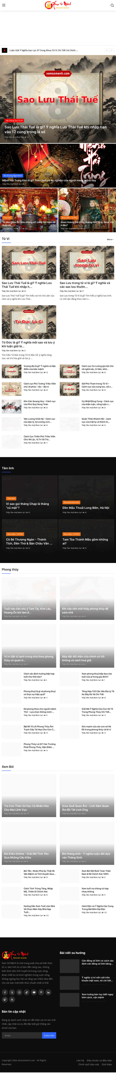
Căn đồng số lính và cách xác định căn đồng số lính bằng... (98, 963)
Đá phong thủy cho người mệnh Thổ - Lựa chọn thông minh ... (40, 711)
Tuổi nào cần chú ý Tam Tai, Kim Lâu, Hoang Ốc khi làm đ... (27, 611)
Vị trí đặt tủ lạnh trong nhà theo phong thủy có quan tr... (28, 659)
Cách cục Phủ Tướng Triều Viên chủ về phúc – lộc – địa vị (40, 386)
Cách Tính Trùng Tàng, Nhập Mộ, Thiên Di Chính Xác (38, 890)
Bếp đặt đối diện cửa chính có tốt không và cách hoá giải (83, 659)
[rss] (12, 1000)
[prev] (107, 50)
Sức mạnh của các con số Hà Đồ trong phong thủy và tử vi (96, 728)
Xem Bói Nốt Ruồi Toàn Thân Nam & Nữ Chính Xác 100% (96, 873)
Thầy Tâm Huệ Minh (12, 137)
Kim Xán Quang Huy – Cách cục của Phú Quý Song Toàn (40, 403)
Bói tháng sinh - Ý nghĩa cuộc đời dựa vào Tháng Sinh (86, 856)
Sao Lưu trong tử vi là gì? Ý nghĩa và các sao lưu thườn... (86, 285)
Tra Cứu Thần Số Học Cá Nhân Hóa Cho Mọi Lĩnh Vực (26, 808)
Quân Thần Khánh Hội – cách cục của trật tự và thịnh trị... (96, 421)
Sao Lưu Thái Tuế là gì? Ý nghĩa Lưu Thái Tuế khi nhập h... (27, 285)
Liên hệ (80, 1061)
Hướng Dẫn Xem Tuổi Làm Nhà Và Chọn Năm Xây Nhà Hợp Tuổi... (39, 909)
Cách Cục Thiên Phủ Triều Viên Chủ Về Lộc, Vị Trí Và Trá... (39, 438)
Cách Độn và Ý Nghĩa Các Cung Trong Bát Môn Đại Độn (97, 908)
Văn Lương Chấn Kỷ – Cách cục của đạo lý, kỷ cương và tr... (39, 421)
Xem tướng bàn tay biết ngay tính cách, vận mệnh (97, 996)
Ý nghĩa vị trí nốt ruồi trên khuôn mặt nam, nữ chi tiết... (97, 980)
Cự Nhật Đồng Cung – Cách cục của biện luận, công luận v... (98, 403)
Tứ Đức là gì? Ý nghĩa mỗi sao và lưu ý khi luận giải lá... (28, 345)
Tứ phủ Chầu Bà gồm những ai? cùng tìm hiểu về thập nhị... (28, 223)
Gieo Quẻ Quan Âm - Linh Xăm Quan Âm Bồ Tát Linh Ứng (85, 808)
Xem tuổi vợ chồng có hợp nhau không (95, 890)
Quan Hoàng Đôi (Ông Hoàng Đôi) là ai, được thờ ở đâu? (86, 223)
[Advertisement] (58, 23)
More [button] (109, 239)
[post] (58, 99)
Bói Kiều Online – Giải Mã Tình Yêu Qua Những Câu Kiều (26, 856)
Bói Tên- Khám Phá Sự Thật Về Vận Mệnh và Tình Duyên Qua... (40, 873)
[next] (112, 50)
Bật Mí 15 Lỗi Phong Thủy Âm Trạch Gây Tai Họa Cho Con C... (39, 728)
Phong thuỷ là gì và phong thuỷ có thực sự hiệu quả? (40, 693)
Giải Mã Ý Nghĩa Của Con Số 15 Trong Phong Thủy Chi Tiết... (97, 711)
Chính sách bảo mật (88, 1064)
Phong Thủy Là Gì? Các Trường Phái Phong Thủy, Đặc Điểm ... (40, 746)
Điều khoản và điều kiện (99, 1061)
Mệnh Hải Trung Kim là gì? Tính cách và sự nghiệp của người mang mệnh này (51, 180)
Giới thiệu (107, 1064)
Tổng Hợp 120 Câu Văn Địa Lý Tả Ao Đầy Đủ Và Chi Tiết (98, 693)
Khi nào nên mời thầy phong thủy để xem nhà (85, 611)
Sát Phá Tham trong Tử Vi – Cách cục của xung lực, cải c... (97, 386)
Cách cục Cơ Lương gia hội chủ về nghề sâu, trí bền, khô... (98, 368)
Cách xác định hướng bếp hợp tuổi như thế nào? (39, 676)
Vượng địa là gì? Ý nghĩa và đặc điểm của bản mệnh (40, 368)
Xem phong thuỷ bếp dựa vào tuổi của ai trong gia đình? (97, 676)
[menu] (4, 5)
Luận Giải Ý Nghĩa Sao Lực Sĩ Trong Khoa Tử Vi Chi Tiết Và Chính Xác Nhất (45, 50)
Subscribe (49, 1036)
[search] (112, 5)
